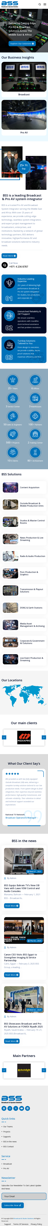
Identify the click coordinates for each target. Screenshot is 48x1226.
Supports (7, 1136)
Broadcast (24, 94)
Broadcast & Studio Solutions (24, 1218)
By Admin (10, 878)
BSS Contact (8, 1146)
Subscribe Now (12, 1205)
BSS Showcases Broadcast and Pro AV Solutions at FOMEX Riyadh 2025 (23, 1025)
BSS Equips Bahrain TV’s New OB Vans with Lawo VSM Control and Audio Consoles (22, 888)
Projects (6, 1131)
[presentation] (4, 737)
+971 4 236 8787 (19, 266)
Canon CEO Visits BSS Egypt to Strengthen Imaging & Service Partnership (20, 957)
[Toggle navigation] (44, 4)
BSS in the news (10, 1141)
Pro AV (24, 132)
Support (7, 1224)
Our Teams (8, 1126)
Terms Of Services (20, 1224)
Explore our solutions (22, 43)
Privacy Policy (36, 1224)
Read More (9, 256)
